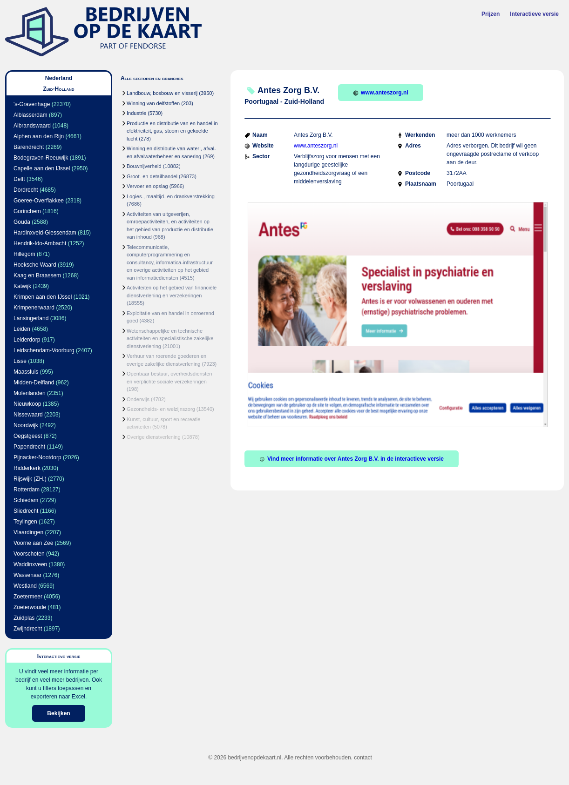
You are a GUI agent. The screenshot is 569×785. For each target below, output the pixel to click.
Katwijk (22, 286)
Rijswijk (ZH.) (30, 479)
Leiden (22, 329)
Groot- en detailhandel (152, 176)
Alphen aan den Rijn (39, 136)
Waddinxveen (30, 564)
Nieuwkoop (27, 404)
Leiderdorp (27, 339)
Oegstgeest (28, 436)
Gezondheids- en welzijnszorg (161, 409)
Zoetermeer (28, 596)
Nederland (59, 78)
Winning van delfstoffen (153, 103)
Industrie (136, 113)
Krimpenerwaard (34, 307)
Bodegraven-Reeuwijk (41, 157)
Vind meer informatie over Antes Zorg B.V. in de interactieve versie (351, 459)
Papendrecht (29, 446)
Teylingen (25, 521)
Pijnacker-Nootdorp (37, 457)
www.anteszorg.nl (380, 92)
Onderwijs (138, 399)
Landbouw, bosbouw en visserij (162, 93)
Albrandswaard (32, 125)
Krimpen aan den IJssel (43, 297)
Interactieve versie (534, 14)
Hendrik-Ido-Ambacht (40, 243)
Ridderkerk (27, 468)
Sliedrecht (26, 511)
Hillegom (24, 254)
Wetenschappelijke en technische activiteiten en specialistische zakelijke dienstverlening (170, 338)
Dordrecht (26, 190)
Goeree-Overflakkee (39, 200)
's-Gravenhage (32, 104)
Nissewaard (28, 414)
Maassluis (26, 372)
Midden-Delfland (34, 382)
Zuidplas (24, 618)
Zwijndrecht (28, 628)
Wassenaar (27, 575)
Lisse (20, 361)
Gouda (22, 222)
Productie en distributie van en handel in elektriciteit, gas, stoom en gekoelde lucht (172, 131)
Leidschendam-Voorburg (44, 350)
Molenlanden (30, 393)
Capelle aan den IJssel (42, 168)
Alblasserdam (30, 115)
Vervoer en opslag (147, 186)
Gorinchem (27, 211)
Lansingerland (31, 318)
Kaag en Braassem (37, 275)
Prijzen (490, 14)
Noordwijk (26, 425)
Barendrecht (29, 147)
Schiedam (26, 500)
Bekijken (58, 713)
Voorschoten (29, 553)
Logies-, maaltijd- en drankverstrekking (171, 196)
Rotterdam (27, 489)
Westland (25, 586)
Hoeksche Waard (35, 265)
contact (363, 757)
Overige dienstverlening (154, 437)
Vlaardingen (28, 532)
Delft (19, 179)
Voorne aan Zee (33, 543)
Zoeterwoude (30, 607)
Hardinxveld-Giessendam (45, 232)
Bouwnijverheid (144, 166)
